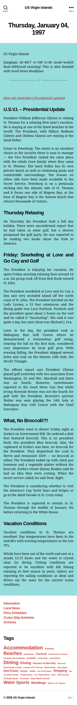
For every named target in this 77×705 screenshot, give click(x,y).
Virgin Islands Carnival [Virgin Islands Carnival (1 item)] (39, 678)
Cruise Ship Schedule (18, 617)
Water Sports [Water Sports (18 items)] (16, 682)
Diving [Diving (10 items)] (25, 663)
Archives (9, 622)
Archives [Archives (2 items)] (49, 648)
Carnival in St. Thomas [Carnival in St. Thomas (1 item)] (57, 654)
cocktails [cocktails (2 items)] (31, 658)
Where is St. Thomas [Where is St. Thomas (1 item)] (56, 683)
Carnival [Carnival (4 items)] (41, 653)
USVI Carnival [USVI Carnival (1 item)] (63, 675)
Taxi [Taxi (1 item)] (70, 671)
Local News (11, 608)
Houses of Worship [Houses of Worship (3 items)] (44, 663)
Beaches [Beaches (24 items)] (12, 653)
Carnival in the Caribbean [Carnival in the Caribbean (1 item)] (14, 658)
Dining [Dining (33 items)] (11, 662)
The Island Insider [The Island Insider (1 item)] (11, 675)
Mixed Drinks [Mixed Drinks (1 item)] (50, 667)
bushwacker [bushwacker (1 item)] (29, 654)
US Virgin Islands (38, 7)
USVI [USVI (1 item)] (53, 675)
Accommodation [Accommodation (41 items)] (23, 647)
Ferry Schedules (15, 613)
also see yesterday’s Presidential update (34, 98)
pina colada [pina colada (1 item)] (62, 667)
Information (11, 603)
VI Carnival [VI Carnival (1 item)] (24, 678)
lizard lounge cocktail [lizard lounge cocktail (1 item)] (12, 667)
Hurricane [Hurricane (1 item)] (61, 663)
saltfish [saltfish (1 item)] (33, 671)
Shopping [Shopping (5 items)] (60, 670)
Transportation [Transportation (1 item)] (26, 675)
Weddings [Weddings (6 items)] (38, 683)
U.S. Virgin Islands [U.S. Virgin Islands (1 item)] (42, 675)
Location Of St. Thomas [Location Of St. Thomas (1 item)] (33, 667)
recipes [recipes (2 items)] (24, 671)
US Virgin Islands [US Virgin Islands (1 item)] (10, 678)
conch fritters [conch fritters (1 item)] (54, 658)
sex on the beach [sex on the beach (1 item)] (44, 671)
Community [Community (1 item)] (42, 658)
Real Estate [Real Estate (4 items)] (10, 670)
